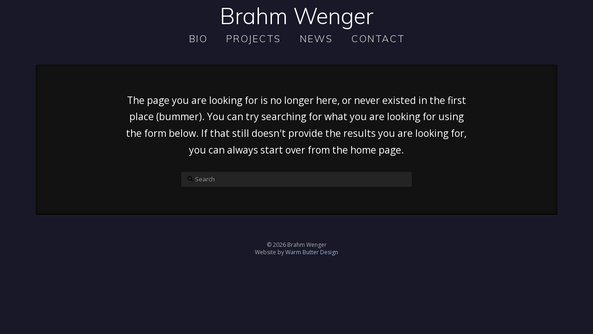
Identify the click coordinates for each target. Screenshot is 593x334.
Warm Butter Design (311, 252)
